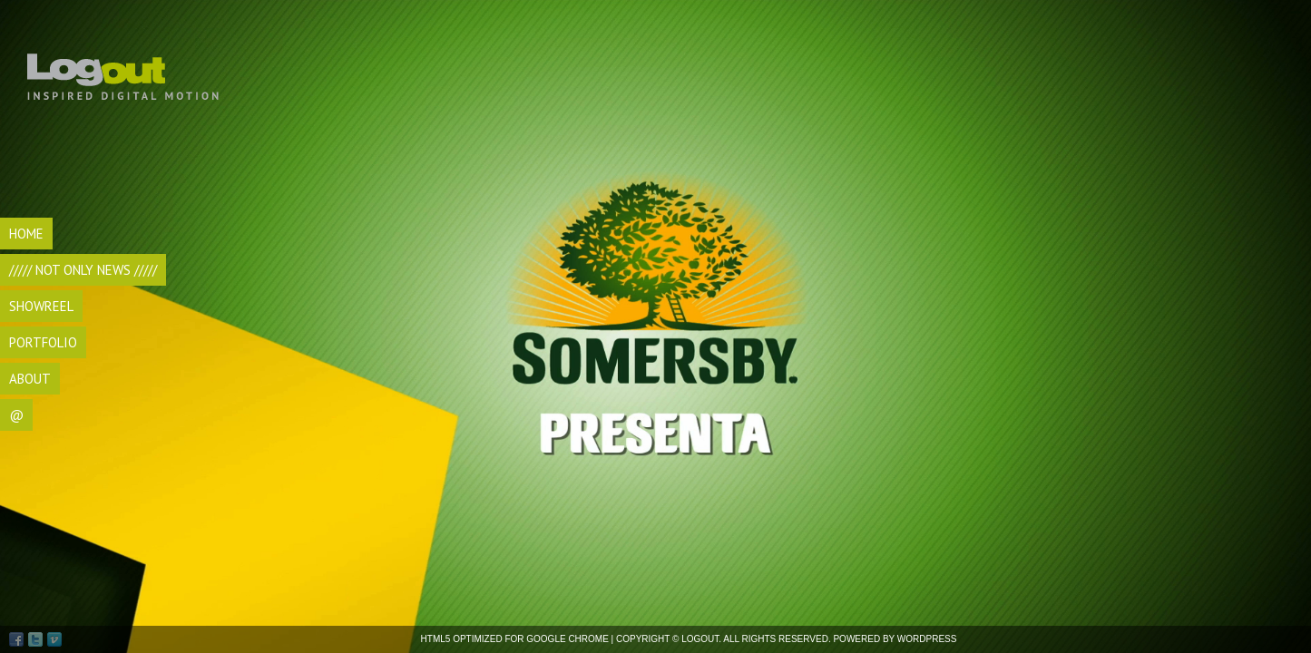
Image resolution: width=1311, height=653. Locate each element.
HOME (26, 233)
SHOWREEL (41, 306)
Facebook (16, 639)
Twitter (35, 639)
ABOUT (30, 378)
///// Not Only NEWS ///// (83, 269)
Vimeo (54, 639)
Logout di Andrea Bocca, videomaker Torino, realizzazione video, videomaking (125, 63)
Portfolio (43, 342)
